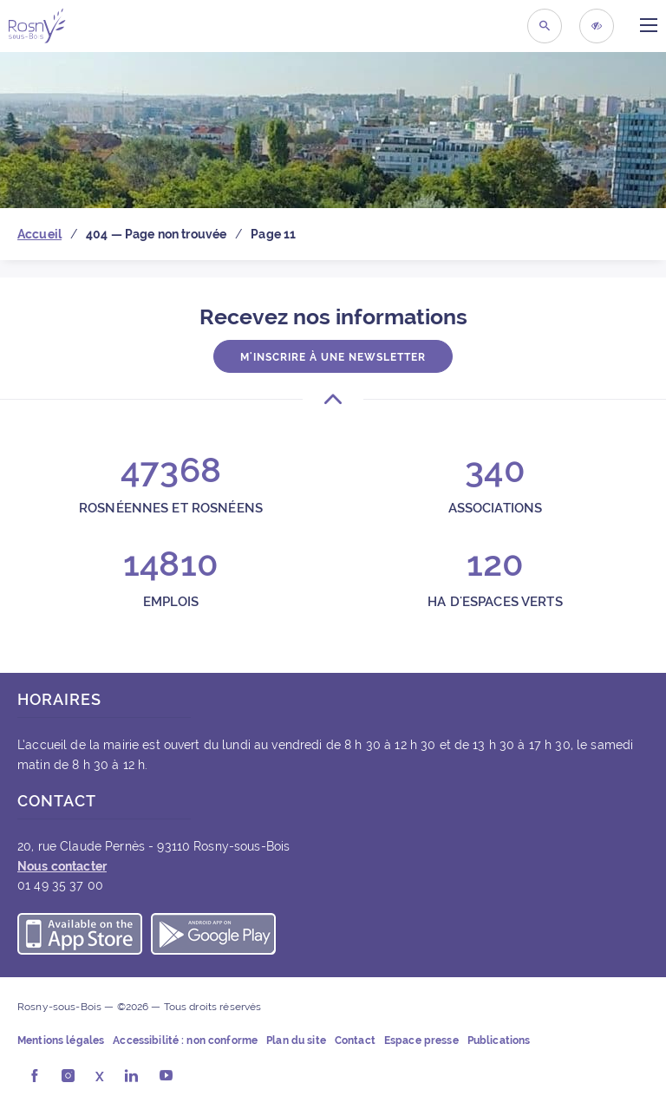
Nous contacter (62, 866)
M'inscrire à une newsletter (333, 357)
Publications (499, 1040)
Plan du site (296, 1040)
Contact (355, 1040)
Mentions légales (60, 1040)
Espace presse (421, 1040)
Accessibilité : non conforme (185, 1040)
